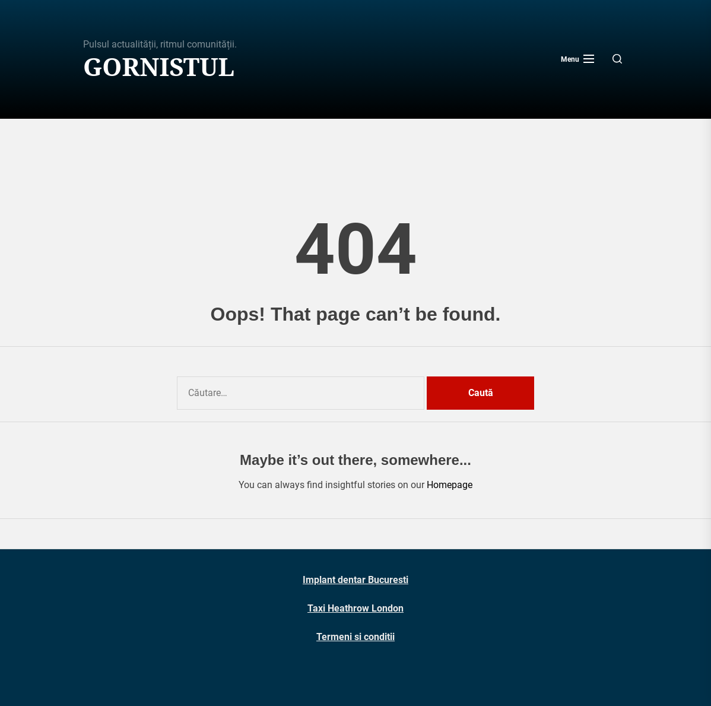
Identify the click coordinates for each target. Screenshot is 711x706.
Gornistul (158, 66)
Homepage (449, 484)
